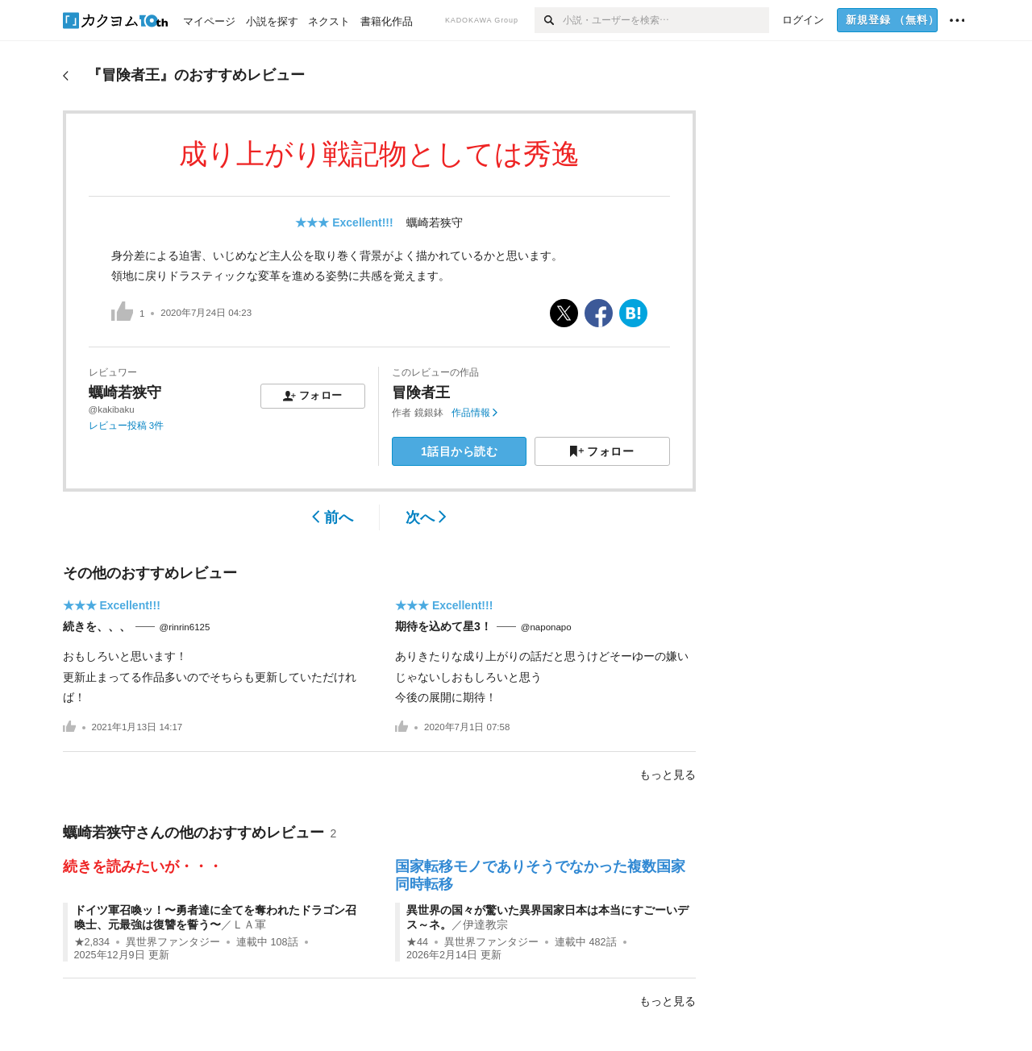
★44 (417, 942)
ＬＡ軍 (249, 924)
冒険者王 (421, 392)
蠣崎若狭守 (434, 222)
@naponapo (546, 627)
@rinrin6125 (185, 627)
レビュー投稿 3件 (126, 425)
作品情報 (474, 412)
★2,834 (92, 942)
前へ (332, 517)
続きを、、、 (97, 626)
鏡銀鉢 (428, 412)
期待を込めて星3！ (443, 626)
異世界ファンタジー (173, 942)
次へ (426, 517)
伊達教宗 (485, 924)
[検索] (549, 20)
